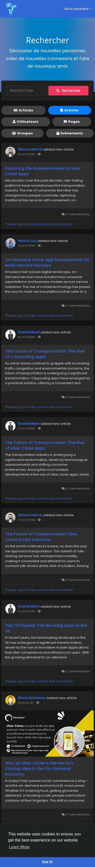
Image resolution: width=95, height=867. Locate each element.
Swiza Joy (27, 240)
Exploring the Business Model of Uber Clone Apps (43, 171)
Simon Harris (30, 149)
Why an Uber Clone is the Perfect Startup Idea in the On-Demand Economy (39, 768)
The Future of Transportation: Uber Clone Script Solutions (41, 536)
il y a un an (25, 703)
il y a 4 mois (26, 154)
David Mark (29, 332)
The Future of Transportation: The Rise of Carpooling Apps (45, 354)
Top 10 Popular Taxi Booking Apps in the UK (46, 628)
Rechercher (68, 90)
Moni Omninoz (32, 697)
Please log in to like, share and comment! (39, 224)
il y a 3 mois (26, 520)
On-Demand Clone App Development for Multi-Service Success (47, 262)
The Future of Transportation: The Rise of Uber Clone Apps (45, 445)
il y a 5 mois (26, 245)
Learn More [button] (19, 847)
